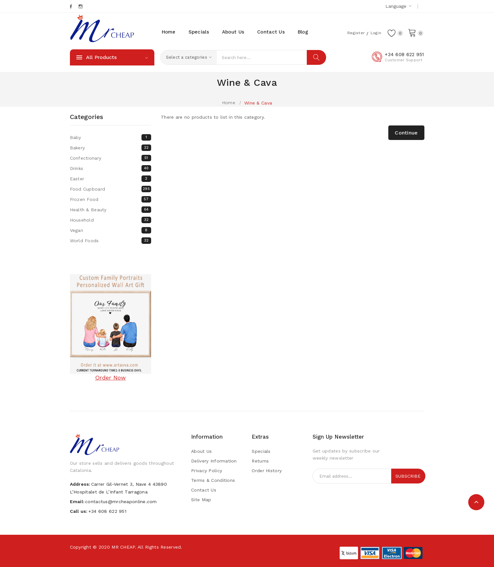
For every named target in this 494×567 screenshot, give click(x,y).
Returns (260, 460)
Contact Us (203, 489)
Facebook (71, 6)
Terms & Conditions (213, 480)
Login (374, 32)
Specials (261, 451)
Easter (110, 178)
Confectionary (110, 158)
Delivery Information (214, 460)
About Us (201, 451)
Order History (267, 470)
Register (353, 32)
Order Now (110, 377)
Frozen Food (110, 199)
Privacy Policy (206, 470)
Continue (406, 133)
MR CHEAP (123, 547)
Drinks (110, 168)
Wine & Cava (258, 102)
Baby (110, 137)
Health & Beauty (110, 209)
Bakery (110, 147)
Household (110, 220)
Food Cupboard (110, 189)
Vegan (110, 230)
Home (228, 102)
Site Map (201, 499)
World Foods (110, 240)
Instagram (81, 6)
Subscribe (408, 476)
